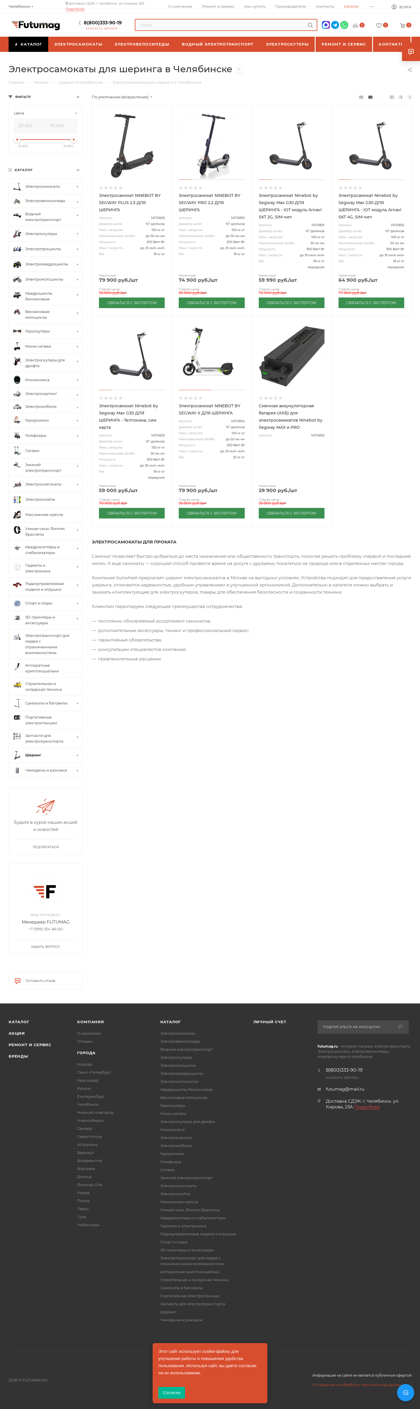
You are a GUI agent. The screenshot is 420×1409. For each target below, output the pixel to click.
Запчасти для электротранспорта (192, 1304)
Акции (17, 1033)
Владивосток (89, 1160)
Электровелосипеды (180, 1041)
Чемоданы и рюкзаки (181, 1320)
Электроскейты (175, 1193)
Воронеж (86, 1168)
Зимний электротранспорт (186, 1177)
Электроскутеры (176, 1057)
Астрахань (87, 1144)
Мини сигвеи (173, 1113)
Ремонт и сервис (30, 1044)
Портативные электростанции (189, 1295)
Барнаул (85, 1152)
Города (86, 1052)
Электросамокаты (177, 1033)
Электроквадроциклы (181, 1073)
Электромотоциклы (179, 1081)
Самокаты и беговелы (181, 1287)
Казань (84, 1088)
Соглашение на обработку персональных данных (356, 1385)
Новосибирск (90, 1120)
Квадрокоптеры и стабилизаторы (192, 1218)
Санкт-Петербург (94, 1072)
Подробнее (75, 9)
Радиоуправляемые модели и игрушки (198, 1234)
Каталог (19, 1021)
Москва (84, 1064)
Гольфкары (170, 1161)
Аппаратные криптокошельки (189, 1271)
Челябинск (88, 1104)
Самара (84, 1128)
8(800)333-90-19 (103, 23)
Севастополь (89, 1136)
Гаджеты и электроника (183, 1226)
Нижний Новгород (95, 1112)
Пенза (83, 1200)
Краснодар (88, 1080)
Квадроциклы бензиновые (186, 1089)
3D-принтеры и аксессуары (187, 1250)
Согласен (171, 1392)
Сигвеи (167, 1169)
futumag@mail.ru (345, 1089)
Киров (83, 1192)
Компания (90, 1021)
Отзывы (84, 1041)
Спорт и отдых (174, 1242)
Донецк (84, 1176)
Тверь (83, 1208)
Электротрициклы (178, 1065)
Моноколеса (172, 1129)
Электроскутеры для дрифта (187, 1121)
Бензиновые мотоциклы (183, 1097)
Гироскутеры (172, 1105)
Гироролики (172, 1153)
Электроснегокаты (178, 1185)
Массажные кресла (179, 1201)
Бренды (18, 1056)
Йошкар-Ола (89, 1184)
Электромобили (176, 1145)
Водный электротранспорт (186, 1049)
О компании (89, 1033)
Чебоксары (88, 1224)
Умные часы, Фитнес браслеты (190, 1210)
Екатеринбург (91, 1096)
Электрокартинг (176, 1137)
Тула (81, 1216)
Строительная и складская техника (194, 1279)
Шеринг (168, 1312)
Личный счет (269, 1021)
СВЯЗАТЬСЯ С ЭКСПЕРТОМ (132, 303)
